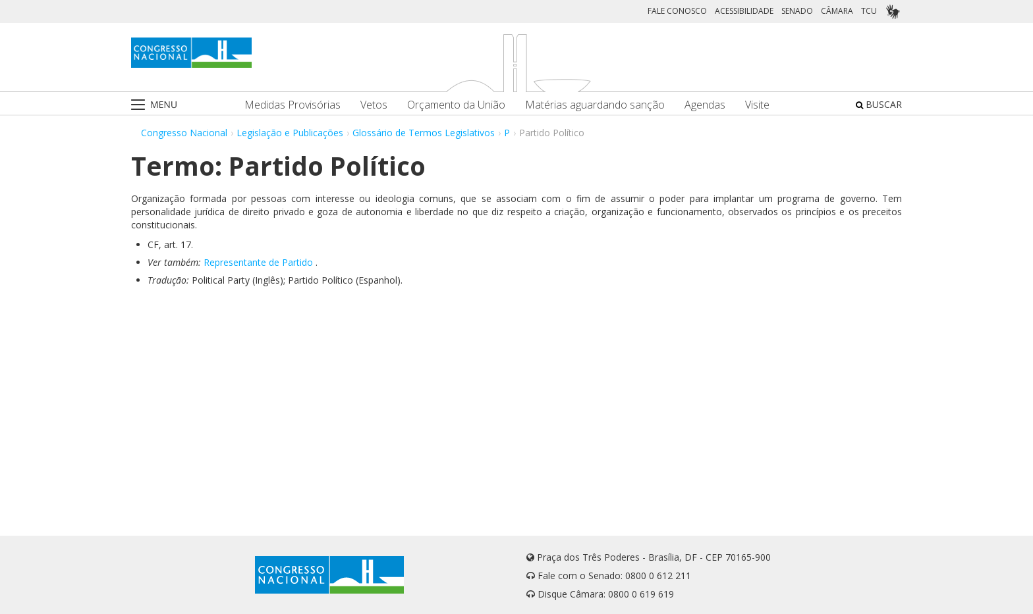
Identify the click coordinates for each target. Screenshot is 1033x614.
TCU (869, 10)
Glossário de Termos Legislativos (423, 132)
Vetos (373, 105)
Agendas (704, 105)
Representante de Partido (258, 262)
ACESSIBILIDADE (744, 10)
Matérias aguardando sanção (595, 105)
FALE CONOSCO (677, 10)
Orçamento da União (456, 105)
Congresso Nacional (184, 132)
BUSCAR (879, 104)
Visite (757, 105)
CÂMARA (837, 10)
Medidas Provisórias (292, 105)
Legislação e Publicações (290, 132)
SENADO (797, 10)
